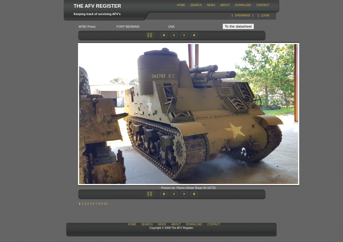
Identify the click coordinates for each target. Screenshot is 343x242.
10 (105, 203)
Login (265, 15)
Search (196, 5)
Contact (262, 5)
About (225, 5)
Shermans (242, 15)
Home (181, 5)
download (243, 5)
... (109, 203)
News (211, 5)
